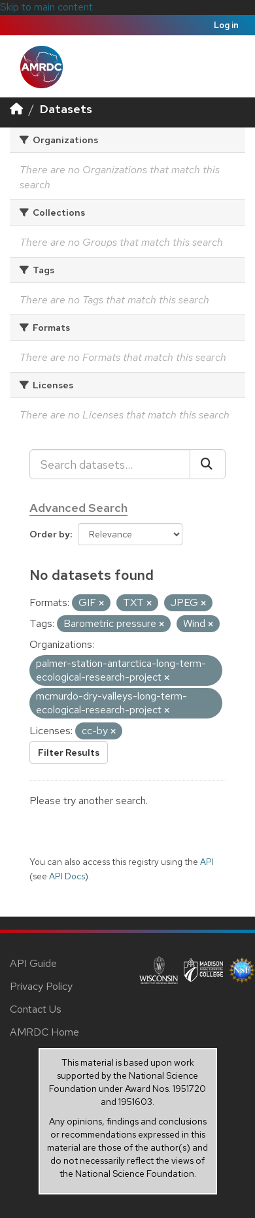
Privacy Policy (41, 986)
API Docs (67, 876)
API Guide (33, 963)
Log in (226, 25)
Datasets (66, 108)
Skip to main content (46, 7)
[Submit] (208, 464)
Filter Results (68, 752)
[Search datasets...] (109, 464)
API (207, 862)
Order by (49, 534)
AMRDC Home (44, 1032)
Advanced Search (78, 507)
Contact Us (35, 1009)
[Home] (16, 108)
